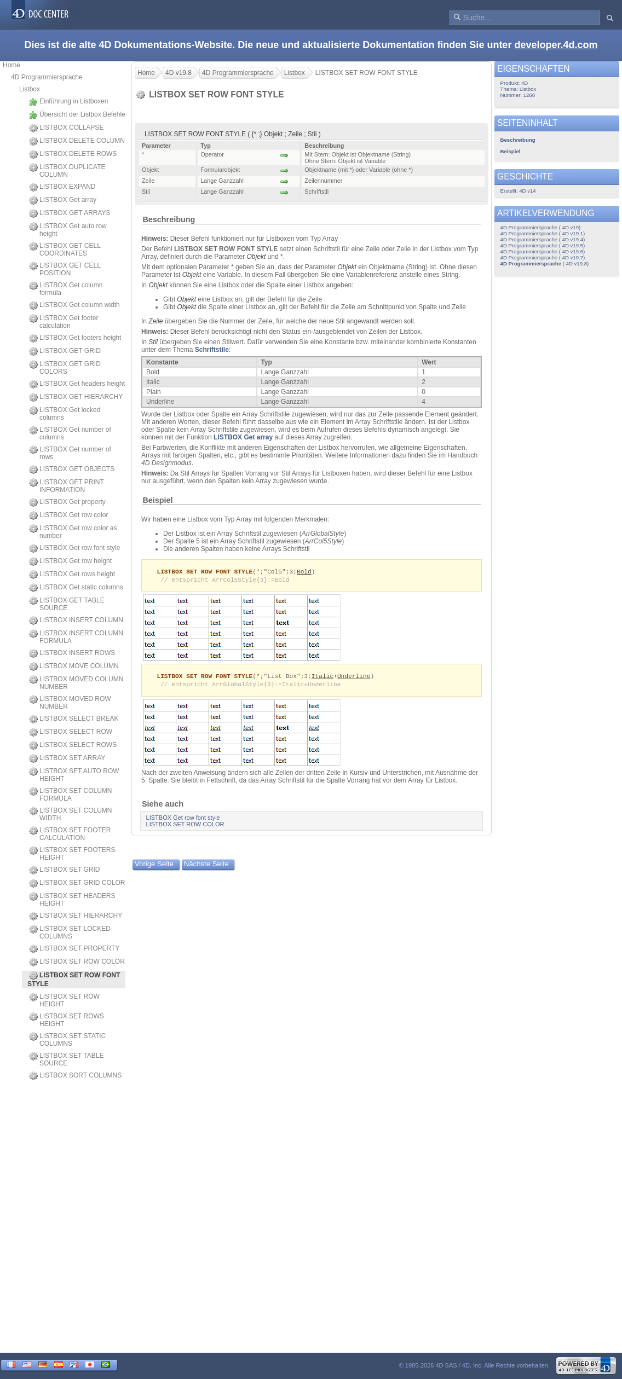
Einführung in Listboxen (68, 101)
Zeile (155, 321)
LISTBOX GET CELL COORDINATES (64, 249)
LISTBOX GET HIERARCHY (76, 397)
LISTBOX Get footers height (75, 338)
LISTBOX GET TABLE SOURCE (67, 604)
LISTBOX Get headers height (77, 384)
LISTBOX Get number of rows (70, 453)
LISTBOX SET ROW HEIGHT (64, 1000)
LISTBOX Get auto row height (68, 229)
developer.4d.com (555, 44)
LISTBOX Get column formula (65, 289)
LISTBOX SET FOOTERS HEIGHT (72, 853)
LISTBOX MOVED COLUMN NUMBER (76, 683)
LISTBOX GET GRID (65, 351)
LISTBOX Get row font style (74, 548)
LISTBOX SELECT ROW (70, 732)
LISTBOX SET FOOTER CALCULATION (70, 834)
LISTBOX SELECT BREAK (74, 719)
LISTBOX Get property (67, 502)
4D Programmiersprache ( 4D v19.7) (542, 257)
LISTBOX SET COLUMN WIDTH (70, 814)
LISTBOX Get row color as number (73, 532)
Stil (153, 342)
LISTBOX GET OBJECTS (71, 469)
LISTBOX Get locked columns (64, 413)
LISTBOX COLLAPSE (66, 128)
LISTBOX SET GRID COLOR (77, 883)
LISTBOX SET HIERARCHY (75, 916)
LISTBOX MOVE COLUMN (74, 666)
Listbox (29, 89)
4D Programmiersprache (47, 77)
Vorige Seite (154, 866)
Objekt (256, 256)
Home (11, 65)
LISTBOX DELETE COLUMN (77, 141)
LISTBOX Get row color (68, 515)
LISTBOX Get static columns (76, 587)
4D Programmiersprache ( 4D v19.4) (542, 239)
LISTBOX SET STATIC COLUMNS (67, 1039)
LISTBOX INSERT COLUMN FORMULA (76, 637)
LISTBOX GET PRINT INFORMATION (66, 486)
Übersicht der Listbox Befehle (77, 115)
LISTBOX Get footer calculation (63, 321)
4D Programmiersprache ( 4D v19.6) (542, 251)
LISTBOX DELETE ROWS (73, 154)
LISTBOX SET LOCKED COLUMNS (70, 932)
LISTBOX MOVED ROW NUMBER (70, 702)
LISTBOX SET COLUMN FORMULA (70, 794)
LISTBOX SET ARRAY (67, 758)
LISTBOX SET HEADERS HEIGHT (72, 899)
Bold (304, 571)
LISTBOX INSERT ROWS (72, 653)
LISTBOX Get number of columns (70, 433)
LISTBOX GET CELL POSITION (64, 269)
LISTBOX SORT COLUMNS (75, 1075)
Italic (322, 677)
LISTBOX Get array (62, 200)
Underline (354, 677)
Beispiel (157, 500)
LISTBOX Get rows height (72, 574)
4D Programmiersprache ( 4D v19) (540, 227)
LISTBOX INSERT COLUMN (76, 620)
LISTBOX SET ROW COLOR (77, 962)
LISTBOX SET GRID (64, 870)
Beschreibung (168, 219)
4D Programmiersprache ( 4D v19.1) (542, 233)
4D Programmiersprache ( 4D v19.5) (542, 245)
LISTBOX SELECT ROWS (73, 745)
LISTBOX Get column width (74, 305)
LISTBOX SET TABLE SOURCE (66, 1059)
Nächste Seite (206, 866)
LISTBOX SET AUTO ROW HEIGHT (74, 775)
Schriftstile (212, 350)
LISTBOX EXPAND (62, 187)
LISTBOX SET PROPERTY (74, 949)
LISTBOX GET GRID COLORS (65, 367)
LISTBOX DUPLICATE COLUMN (67, 170)
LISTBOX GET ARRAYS (70, 213)
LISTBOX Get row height (70, 561)
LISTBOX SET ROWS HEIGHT (66, 1020)
